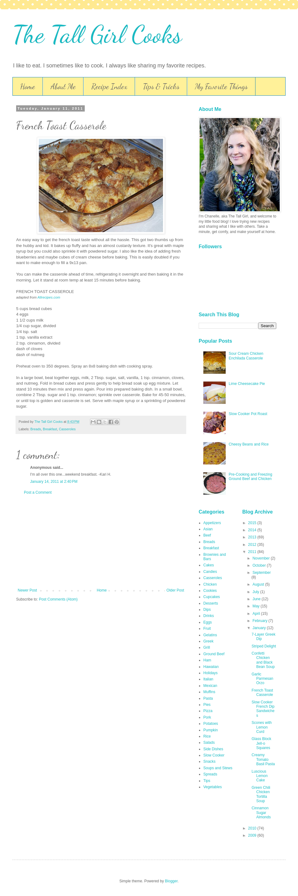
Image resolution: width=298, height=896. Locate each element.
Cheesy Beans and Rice (249, 444)
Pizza (207, 711)
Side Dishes (213, 749)
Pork (207, 717)
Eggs (207, 622)
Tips (206, 781)
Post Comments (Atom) (58, 599)
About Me (63, 86)
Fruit (207, 628)
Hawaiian (211, 667)
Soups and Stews (217, 768)
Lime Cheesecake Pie (247, 384)
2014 (252, 530)
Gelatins (210, 635)
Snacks (209, 761)
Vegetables (212, 787)
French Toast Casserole (262, 692)
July (256, 592)
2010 (252, 828)
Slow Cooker (213, 755)
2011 (252, 552)
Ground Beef (213, 654)
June (256, 599)
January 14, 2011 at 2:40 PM (53, 481)
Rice (207, 736)
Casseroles (67, 429)
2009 (252, 835)
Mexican (210, 685)
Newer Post (27, 590)
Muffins (209, 692)
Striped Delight (263, 646)
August (258, 584)
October (259, 565)
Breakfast (50, 429)
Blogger (171, 881)
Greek (208, 641)
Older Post (175, 590)
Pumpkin (210, 730)
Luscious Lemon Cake (259, 776)
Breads (35, 429)
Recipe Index (109, 86)
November (261, 558)
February (260, 621)
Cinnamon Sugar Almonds (261, 812)
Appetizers (212, 523)
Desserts (210, 603)
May (256, 606)
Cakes (208, 565)
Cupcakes (211, 597)
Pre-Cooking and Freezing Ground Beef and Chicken (250, 476)
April (256, 613)
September (261, 572)
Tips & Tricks (161, 86)
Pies (206, 704)
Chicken (210, 584)
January (259, 628)
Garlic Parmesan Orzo (262, 678)
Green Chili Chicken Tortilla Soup (260, 794)
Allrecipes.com (49, 297)
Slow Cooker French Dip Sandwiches (262, 709)
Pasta (208, 698)
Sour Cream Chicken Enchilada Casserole (246, 355)
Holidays (210, 673)
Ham (207, 660)
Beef (207, 535)
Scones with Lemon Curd (261, 727)
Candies (210, 571)
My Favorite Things (221, 86)
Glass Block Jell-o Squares (261, 743)
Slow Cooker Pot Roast (248, 414)
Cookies (210, 590)
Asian (208, 529)
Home (27, 86)
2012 (252, 544)
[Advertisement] (100, 541)
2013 (252, 537)
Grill (206, 647)
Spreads (210, 774)
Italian (208, 679)
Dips (207, 609)
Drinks (208, 616)
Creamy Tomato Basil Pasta (263, 759)
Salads (209, 742)
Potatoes (210, 723)
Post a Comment (38, 492)
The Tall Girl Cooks (97, 34)
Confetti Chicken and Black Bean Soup (262, 660)
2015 (252, 523)
